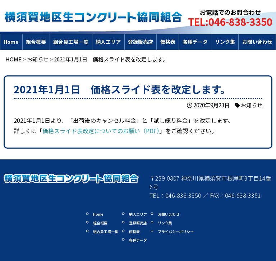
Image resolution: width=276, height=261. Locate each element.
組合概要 (36, 41)
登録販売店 (140, 41)
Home (11, 41)
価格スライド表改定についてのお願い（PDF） (101, 130)
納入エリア (108, 41)
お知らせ (251, 105)
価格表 (167, 41)
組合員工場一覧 (70, 41)
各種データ (195, 41)
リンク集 (225, 41)
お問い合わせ (257, 41)
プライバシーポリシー (176, 231)
